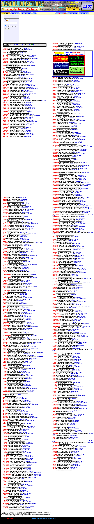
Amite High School (11, 64)
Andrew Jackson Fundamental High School (21, 242)
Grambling (5, 339)
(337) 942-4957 (80, 246)
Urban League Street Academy (68, 229)
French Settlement (7, 326)
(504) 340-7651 (74, 91)
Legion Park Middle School (15, 384)
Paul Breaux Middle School (16, 452)
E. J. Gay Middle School (66, 267)
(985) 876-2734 (33, 388)
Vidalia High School (62, 418)
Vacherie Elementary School (65, 416)
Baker (4, 75)
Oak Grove (55, 236)
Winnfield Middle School (64, 457)
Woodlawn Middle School (66, 449)
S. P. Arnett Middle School (65, 451)
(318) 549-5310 (24, 199)
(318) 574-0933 (81, 395)
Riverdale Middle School (15, 407)
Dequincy (5, 279)
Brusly (4, 231)
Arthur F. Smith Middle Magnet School (20, 58)
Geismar (5, 329)
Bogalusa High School (14, 203)
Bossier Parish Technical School (68, 335)
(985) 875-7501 (32, 509)
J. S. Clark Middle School (65, 353)
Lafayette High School (14, 445)
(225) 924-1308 (28, 130)
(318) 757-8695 (28, 313)
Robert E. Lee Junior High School (67, 128)
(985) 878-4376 (31, 393)
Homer (4, 371)
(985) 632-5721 (29, 328)
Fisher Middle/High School (14, 454)
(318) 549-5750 (78, 285)
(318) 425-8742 (77, 353)
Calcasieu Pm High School (18, 458)
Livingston (5, 488)
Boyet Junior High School (63, 369)
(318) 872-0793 (74, 80)
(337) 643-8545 (27, 423)
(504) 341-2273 (76, 96)
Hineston (5, 369)
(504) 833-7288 (25, 406)
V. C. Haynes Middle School (65, 110)
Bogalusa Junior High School (17, 205)
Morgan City (55, 136)
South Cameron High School (19, 343)
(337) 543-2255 (75, 245)
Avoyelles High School (65, 135)
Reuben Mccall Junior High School (67, 395)
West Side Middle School (13, 67)
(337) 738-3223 (23, 432)
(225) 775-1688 (30, 123)
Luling (4, 498)
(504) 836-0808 (34, 404)
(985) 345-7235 (26, 353)
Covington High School (15, 261)
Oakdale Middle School (64, 239)
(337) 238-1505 (24, 484)
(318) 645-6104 (71, 468)
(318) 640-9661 (70, 411)
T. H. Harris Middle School (64, 109)
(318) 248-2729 (79, 78)
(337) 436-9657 (76, 451)
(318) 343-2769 (77, 125)
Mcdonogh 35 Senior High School (69, 201)
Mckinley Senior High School (18, 114)
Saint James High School (66, 319)
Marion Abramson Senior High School (70, 197)
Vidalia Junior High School (64, 420)
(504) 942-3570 (82, 179)
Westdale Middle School (17, 130)
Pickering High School (14, 483)
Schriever (55, 329)
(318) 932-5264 (30, 258)
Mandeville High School (65, 45)
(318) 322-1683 (76, 119)
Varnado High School (63, 417)
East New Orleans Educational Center (70, 172)
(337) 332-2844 (34, 223)
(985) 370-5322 (82, 272)
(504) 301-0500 (27, 245)
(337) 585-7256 (75, 280)
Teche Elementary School (18, 228)
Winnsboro (55, 460)
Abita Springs (6, 51)
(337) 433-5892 (37, 472)
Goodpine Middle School (13, 409)
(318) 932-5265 (30, 260)
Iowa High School (11, 397)
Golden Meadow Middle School (20, 335)
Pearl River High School (65, 254)
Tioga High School (61, 411)
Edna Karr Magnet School (66, 174)
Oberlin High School (62, 240)
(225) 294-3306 (77, 384)
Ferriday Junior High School (15, 313)
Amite (4, 64)
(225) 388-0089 (32, 113)
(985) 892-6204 (27, 263)
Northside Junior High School (17, 414)
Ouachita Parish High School (65, 125)
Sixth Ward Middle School (65, 404)
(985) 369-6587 (80, 144)
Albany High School (13, 52)
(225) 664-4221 (33, 277)
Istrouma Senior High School (18, 110)
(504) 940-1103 (75, 169)
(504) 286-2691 (81, 175)
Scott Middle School (61, 330)
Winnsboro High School (65, 460)
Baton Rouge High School (17, 87)
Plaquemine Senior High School (68, 268)
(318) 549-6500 (27, 299)
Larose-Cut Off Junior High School (17, 271)
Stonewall (55, 388)
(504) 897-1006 (81, 229)
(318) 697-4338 (27, 493)
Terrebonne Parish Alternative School (18, 388)
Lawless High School (65, 192)
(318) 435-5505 (80, 461)
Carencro (5, 241)
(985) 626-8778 (77, 47)
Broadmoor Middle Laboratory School (69, 336)
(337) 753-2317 (82, 301)
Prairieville (55, 284)
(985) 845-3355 (32, 503)
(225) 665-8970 (76, 428)
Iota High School (10, 394)
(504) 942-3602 (75, 192)
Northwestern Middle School (65, 465)
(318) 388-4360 (82, 446)
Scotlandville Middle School (18, 123)
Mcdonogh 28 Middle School (67, 200)
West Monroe (56, 440)
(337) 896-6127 (26, 241)
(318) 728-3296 (73, 294)
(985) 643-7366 (71, 378)
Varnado (55, 417)
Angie (4, 69)
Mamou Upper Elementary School (17, 506)
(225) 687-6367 (81, 268)
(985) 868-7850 (28, 219)
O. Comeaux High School (15, 451)
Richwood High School (63, 126)
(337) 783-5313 (23, 265)
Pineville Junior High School (65, 261)
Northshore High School (63, 375)
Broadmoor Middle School (17, 91)
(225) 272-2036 (37, 115)
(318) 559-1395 (37, 474)
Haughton (5, 364)
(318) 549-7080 (30, 209)
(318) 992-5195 (20, 410)
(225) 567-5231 (23, 54)
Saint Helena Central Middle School (19, 348)
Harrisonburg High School (18, 359)
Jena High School (11, 410)
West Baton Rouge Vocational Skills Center (70, 278)
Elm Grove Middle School (16, 299)
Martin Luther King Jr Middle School (67, 120)
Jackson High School (13, 398)
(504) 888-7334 (75, 103)
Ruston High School (62, 307)
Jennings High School (14, 413)
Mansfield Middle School (65, 81)
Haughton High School (15, 364)
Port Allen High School (64, 275)
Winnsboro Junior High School (67, 461)
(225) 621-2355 (26, 329)
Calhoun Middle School (14, 239)
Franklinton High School (16, 322)
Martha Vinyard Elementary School (69, 270)
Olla (53, 242)
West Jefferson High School (15, 362)
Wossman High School (63, 131)
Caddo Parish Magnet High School (68, 341)
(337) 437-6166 (29, 458)
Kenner (5, 425)
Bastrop (5, 82)
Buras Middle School (12, 238)
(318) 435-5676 (76, 460)
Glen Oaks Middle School (17, 105)
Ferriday (5, 312)
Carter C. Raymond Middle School (18, 477)
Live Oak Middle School (66, 194)
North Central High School (66, 432)
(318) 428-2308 (76, 236)
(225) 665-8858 (73, 435)
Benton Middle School (13, 199)
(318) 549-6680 (25, 210)
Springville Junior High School (17, 260)
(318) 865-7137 (79, 343)
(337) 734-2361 (71, 438)
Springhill (55, 385)
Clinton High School (13, 252)
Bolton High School (14, 59)
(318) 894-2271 (74, 300)
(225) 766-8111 (29, 111)
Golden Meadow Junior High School (22, 334)
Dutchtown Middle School (15, 329)
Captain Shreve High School (66, 344)
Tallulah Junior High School (65, 400)
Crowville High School (14, 268)
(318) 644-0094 (25, 239)
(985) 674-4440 (78, 43)
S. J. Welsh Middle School (17, 470)
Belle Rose (5, 136)
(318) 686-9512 (76, 360)
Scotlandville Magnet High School (20, 121)
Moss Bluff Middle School (17, 464)
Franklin (5, 318)
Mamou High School (13, 504)
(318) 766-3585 (76, 320)
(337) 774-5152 (27, 455)
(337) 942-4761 (76, 243)
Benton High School (13, 197)
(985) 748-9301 (21, 64)
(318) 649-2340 (33, 255)
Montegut (55, 132)
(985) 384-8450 (23, 200)
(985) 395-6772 (79, 252)
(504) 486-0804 (84, 212)
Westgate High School (64, 159)
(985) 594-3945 (25, 247)
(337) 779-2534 (19, 394)
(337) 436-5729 (27, 468)
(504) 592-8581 (80, 166)
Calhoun (5, 239)
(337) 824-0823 (29, 414)
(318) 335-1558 (74, 239)
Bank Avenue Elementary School (68, 153)
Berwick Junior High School (15, 202)
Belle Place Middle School (65, 155)
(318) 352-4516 (85, 145)
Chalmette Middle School (15, 245)
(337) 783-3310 (73, 112)
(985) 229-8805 (30, 427)
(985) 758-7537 (23, 221)
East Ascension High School (16, 337)
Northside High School (14, 449)
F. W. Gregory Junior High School (69, 177)
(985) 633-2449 (77, 404)
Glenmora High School (15, 332)
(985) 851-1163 (30, 390)
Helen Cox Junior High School (16, 361)
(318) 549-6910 (26, 216)
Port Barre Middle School (65, 281)
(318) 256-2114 (70, 84)
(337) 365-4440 (81, 153)
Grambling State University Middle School (21, 342)
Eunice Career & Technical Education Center (20, 305)
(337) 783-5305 (25, 267)
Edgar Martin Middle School (16, 441)
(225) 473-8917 (27, 136)
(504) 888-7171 (76, 101)
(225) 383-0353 (29, 96)
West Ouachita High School (67, 448)
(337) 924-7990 (32, 80)
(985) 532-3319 (79, 287)
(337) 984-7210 (28, 442)
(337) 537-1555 (24, 483)
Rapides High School (14, 478)
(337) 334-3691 (71, 291)
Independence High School (18, 391)
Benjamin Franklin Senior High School (70, 165)
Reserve (54, 297)
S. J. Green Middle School (66, 222)
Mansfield (55, 80)
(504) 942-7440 (81, 204)
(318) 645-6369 (76, 470)
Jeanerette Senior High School (18, 403)
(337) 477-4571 (26, 461)
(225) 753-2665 (27, 131)
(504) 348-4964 (81, 454)
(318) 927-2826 (26, 372)
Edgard (5, 297)
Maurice (54, 99)
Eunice (4, 303)
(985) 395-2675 (74, 251)
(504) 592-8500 (86, 211)
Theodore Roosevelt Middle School (17, 426)
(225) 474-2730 (31, 289)
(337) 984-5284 (24, 445)
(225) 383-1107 (75, 275)
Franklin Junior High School (15, 318)
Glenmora (5, 332)
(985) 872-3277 (26, 345)
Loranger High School (14, 494)
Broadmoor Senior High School (19, 93)
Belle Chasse (6, 133)
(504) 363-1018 (89, 205)
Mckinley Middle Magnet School (19, 113)
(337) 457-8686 (37, 305)
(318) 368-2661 (27, 309)
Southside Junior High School (20, 277)
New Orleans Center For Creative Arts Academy (73, 208)
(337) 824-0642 (24, 413)
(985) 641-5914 (75, 381)
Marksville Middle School (65, 87)
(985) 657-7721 (22, 238)
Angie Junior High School (14, 70)
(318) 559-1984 (37, 475)
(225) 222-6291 (34, 348)
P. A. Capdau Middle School (67, 219)
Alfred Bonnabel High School (15, 425)
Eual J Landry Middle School (16, 351)
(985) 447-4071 (75, 407)
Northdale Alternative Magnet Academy (21, 115)
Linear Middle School (64, 355)
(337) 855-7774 (28, 464)
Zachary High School (63, 467)
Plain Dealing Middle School (67, 265)
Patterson (55, 251)
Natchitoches (56, 145)
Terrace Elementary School (16, 206)
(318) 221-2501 (82, 340)
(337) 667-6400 (29, 228)
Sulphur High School (63, 392)
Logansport (6, 493)
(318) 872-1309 (76, 81)
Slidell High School (61, 379)
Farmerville (6, 309)
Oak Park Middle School (17, 465)
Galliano (5, 328)
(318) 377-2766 (72, 115)
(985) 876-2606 (28, 378)
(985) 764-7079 (78, 235)
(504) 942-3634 (79, 219)
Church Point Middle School (18, 251)
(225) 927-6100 (23, 128)
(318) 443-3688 (30, 62)
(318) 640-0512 (77, 261)
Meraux (54, 100)
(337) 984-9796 (28, 440)
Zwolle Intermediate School (64, 470)
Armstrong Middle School (63, 290)
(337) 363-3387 (75, 421)
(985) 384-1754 (77, 138)
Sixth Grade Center (64, 225)
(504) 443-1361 (31, 426)
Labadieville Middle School (17, 433)
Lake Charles (6, 456)
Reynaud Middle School (17, 468)
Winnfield (55, 457)
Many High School (60, 84)
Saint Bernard (56, 313)
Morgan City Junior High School (68, 139)
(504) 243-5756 (78, 195)
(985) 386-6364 (83, 269)
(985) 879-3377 (25, 387)
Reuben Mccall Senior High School (67, 397)
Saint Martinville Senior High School (71, 326)
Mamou (5, 504)
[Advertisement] (9, 34)
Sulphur (54, 391)
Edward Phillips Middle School (68, 175)
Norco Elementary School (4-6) (65, 235)
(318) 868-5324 (78, 363)
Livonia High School (13, 490)
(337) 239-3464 (24, 480)
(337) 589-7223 (71, 423)
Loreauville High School (16, 497)
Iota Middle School (10, 396)
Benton (5, 197)
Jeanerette (5, 401)
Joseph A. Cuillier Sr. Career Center (67, 93)
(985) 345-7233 (40, 356)
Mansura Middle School (64, 83)
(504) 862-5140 (78, 161)
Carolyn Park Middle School (64, 371)
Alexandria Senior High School (18, 57)
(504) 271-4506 (26, 244)
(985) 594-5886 (75, 132)
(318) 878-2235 (20, 273)
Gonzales (5, 337)
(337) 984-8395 (26, 451)
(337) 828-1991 (28, 321)
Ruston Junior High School (64, 309)
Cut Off (5, 270)
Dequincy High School (14, 279)
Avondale (5, 74)
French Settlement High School (21, 326)
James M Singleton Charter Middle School (71, 184)
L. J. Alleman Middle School (16, 442)
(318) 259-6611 (35, 417)
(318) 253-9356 (75, 85)
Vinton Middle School (62, 424)
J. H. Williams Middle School (16, 49)
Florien (5, 315)
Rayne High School (61, 291)
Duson (4, 296)
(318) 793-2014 (24, 369)
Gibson (5, 331)
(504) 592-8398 (84, 221)
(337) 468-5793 (23, 504)
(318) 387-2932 (74, 131)
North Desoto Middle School (66, 389)
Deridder (5, 281)
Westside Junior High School (65, 430)
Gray (4, 345)
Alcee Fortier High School (66, 161)
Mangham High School (64, 77)
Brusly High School (12, 231)
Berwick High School (13, 200)
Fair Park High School (64, 346)
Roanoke (55, 301)
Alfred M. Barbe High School (18, 456)
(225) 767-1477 (28, 127)
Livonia (5, 490)
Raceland (55, 287)
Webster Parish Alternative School (66, 116)
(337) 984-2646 (25, 438)
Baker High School (12, 75)
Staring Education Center (17, 127)
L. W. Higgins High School (64, 96)
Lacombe (5, 435)
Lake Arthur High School (16, 455)
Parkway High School (15, 216)
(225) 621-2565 (77, 310)
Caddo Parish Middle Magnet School (69, 342)
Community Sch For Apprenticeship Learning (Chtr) (25, 100)
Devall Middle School (64, 274)
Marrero (54, 88)
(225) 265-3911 (77, 319)
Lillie (4, 487)
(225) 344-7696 (30, 114)
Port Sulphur (56, 282)
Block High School (14, 419)
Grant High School (13, 293)
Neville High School (62, 122)
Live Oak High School (63, 435)
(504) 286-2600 (85, 165)
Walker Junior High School (64, 429)
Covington (5, 261)
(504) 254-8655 (82, 223)
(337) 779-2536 (20, 396)
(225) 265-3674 (77, 415)
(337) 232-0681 (25, 449)
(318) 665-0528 (74, 129)
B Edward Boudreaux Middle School (18, 80)
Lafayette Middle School (15, 446)
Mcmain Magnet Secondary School (69, 203)
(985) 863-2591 (76, 253)
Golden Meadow (7, 334)
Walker (54, 427)
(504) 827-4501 (83, 162)
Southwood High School (65, 360)
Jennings (5, 413)
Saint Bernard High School (68, 314)
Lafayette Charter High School (17, 443)
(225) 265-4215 (80, 414)
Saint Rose (55, 327)
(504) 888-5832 (76, 104)
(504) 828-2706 (26, 407)
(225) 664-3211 (74, 437)
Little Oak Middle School (63, 374)
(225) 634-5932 (25, 400)
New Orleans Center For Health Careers (71, 211)
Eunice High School (13, 306)
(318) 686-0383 (77, 359)
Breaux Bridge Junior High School (20, 223)
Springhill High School (64, 385)
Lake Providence (7, 474)
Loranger (5, 494)
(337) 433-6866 (74, 452)
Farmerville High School (16, 309)
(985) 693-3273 (31, 271)
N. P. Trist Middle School (63, 100)
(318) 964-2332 (74, 83)
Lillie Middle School (12, 487)
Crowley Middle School (14, 267)
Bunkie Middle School (13, 236)
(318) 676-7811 (81, 335)
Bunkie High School (13, 235)
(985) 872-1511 (26, 382)
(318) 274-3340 (37, 342)
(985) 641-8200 (78, 372)
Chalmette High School (15, 244)
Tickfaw (54, 410)
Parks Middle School (67, 322)
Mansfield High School (64, 80)
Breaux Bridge (6, 222)
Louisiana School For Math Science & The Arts (73, 147)
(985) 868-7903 (29, 375)
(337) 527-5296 (74, 391)
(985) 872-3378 (30, 380)
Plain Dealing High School (67, 264)
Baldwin (5, 80)
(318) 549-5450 (25, 364)
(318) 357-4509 (83, 149)
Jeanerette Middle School (16, 401)
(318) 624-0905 (27, 367)
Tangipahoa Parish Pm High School (19, 358)
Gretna (4, 349)
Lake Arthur (6, 455)
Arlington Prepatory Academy (19, 85)
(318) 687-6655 (76, 352)
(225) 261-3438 (25, 97)
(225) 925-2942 (27, 104)
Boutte (4, 221)
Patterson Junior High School (66, 252)
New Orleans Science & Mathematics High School (74, 214)
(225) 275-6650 (29, 117)
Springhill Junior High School (66, 387)
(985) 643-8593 (76, 370)
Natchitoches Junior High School (69, 150)
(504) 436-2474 (30, 74)
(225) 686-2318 (23, 488)
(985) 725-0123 (33, 286)
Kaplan (5, 422)
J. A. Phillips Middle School (64, 113)
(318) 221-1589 (74, 354)
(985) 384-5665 (28, 202)
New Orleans (56, 161)
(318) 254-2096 (87, 306)
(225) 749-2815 (22, 231)
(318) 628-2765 (75, 457)
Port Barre (55, 280)
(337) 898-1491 (77, 99)
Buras (4, 238)
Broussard (5, 229)
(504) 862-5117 (83, 203)
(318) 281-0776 (29, 84)
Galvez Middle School (64, 284)
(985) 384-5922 (81, 139)
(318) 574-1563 (77, 400)
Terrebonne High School (14, 387)
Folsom (5, 316)
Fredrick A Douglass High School (69, 179)
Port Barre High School (65, 280)
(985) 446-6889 (83, 408)
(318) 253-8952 (76, 87)
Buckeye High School (13, 287)
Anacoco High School (14, 68)
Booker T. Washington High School (68, 333)
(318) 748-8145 (25, 332)
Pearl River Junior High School (67, 255)
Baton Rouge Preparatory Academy (20, 88)
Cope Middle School (15, 212)
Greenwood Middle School (15, 331)
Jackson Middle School (14, 400)
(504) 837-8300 (77, 110)
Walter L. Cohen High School (67, 231)
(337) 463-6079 (74, 303)
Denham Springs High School (20, 274)
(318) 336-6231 (71, 418)
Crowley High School (13, 266)
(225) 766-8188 (31, 85)
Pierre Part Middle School (65, 256)
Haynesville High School (16, 367)
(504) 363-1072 (82, 216)
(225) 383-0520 (29, 87)
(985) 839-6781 (27, 322)
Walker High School (62, 427)
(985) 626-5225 (76, 45)
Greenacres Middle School (17, 215)
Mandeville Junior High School (67, 46)
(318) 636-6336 (76, 332)
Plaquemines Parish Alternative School (70, 283)
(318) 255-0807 (72, 307)
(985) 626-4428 (80, 46)
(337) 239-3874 (28, 481)
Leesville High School (14, 480)
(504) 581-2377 (88, 184)
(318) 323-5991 (90, 442)
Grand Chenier (6, 343)
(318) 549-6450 (28, 213)
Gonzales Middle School (15, 338)
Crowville (5, 268)
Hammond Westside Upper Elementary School (22, 356)
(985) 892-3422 (26, 261)
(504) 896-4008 (80, 231)
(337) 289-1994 (26, 448)
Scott (54, 330)
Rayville (54, 294)
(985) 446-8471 (83, 405)
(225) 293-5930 (28, 126)
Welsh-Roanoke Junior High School (68, 301)
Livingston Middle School (66, 195)
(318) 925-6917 (77, 388)
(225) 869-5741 (23, 500)
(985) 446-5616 (83, 402)
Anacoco (5, 68)
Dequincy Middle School (15, 280)
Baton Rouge (6, 85)
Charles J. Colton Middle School (68, 171)
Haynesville (6, 367)
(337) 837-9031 (27, 229)
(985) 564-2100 (86, 282)
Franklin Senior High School (15, 319)
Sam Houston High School (18, 471)
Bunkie (5, 235)
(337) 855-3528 (29, 471)
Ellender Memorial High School (16, 375)
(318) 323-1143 (80, 128)
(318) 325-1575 (78, 449)
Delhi (4, 273)
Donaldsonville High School (19, 289)
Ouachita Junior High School (65, 123)
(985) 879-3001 (27, 381)
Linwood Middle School (65, 356)
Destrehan (5, 284)
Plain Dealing (56, 264)
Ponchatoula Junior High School (68, 272)
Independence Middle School (19, 393)
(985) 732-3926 (28, 206)
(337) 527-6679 (73, 392)
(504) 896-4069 (83, 168)
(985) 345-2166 (77, 410)
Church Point (6, 249)
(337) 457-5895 (23, 303)
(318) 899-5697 (30, 292)
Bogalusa (5, 203)
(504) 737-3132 (79, 107)
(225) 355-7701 (30, 110)
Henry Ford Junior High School (17, 74)
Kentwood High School (15, 429)
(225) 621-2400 (28, 337)
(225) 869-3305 (27, 501)
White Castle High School (66, 455)
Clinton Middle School (13, 254)
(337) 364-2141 (77, 155)
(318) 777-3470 (23, 294)
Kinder (4, 430)
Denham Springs (7, 274)
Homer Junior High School (15, 372)
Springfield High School (65, 382)
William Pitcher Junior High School (18, 264)
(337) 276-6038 (30, 403)
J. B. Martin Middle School (64, 249)
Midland (54, 112)
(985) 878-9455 (26, 496)
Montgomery (56, 133)
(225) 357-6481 (27, 118)
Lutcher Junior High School (15, 502)
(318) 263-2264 (23, 71)
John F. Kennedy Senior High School (70, 185)
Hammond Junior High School (17, 355)
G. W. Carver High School (66, 181)
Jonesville (5, 419)
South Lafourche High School (16, 328)
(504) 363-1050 (77, 189)
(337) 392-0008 (30, 485)
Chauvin (5, 247)
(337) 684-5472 (29, 249)
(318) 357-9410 (82, 150)
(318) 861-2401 (76, 356)
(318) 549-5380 (25, 212)
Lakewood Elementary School (15, 499)
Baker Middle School (12, 77)
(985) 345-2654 (30, 355)
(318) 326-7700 (78, 264)
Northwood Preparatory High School (17, 65)
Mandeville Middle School (65, 48)
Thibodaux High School (65, 407)
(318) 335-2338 (73, 238)
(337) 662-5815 (27, 72)
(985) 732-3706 (29, 205)
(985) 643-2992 (71, 379)
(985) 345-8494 (39, 352)
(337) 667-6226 (30, 226)
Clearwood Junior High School (65, 372)
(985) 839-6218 (27, 325)
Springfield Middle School (66, 384)
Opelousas (55, 243)
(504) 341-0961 (79, 90)
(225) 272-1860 (25, 90)
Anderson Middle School (65, 152)
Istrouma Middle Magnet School (19, 108)
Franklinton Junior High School (18, 324)
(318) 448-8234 (30, 56)
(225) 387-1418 (29, 120)
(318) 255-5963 (78, 304)
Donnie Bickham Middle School (67, 345)
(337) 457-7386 (26, 307)
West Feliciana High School (69, 316)
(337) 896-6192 (24, 439)
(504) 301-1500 (38, 242)
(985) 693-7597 (23, 270)
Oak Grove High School (65, 236)
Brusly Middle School (13, 232)
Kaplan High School (13, 422)
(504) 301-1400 (74, 100)
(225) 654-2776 (73, 467)
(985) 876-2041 (30, 377)
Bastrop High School (13, 83)
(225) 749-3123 (23, 232)
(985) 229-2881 (26, 429)
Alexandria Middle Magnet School (19, 55)
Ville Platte (55, 421)
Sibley (54, 365)
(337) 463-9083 (28, 283)
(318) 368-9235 (31, 310)
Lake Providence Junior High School (22, 474)
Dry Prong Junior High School (17, 292)
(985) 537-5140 (75, 288)
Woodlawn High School (17, 131)
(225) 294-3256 (76, 382)
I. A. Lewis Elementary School (65, 304)
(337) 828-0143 (28, 319)
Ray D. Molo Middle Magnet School (20, 467)
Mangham (55, 77)
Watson (54, 435)
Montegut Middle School (64, 132)
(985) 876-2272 (26, 384)
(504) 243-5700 (85, 197)
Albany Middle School (13, 54)
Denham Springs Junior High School (22, 276)
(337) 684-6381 (30, 251)
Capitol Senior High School (18, 96)
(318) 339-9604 (30, 420)
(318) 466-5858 (32, 233)
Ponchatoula (56, 269)
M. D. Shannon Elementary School (69, 136)
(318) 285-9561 (21, 487)
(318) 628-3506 (78, 458)
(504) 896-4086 (78, 222)
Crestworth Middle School (17, 102)
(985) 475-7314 (36, 334)
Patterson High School (64, 251)
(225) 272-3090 (28, 124)
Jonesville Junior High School (17, 420)
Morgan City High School (66, 138)
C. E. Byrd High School (65, 338)
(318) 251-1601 (76, 309)
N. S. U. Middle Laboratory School (69, 149)
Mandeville (5, 507)
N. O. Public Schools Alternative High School (72, 206)
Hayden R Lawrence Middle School (18, 234)
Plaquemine (55, 266)
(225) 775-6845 (29, 102)
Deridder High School (14, 281)
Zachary (54, 464)
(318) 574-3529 (81, 397)
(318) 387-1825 (82, 120)
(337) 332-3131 (30, 222)
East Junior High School (65, 243)
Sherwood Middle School (17, 124)
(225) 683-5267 (24, 254)
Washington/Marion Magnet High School (22, 472)
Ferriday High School (13, 312)
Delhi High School (11, 273)
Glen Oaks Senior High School (19, 107)
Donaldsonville (6, 289)
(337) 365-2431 (75, 159)
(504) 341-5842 (77, 94)
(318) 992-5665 (24, 409)
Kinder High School (12, 430)
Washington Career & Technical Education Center (73, 433)
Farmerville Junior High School (18, 310)
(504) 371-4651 (77, 97)
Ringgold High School (63, 300)
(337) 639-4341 (72, 240)
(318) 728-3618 (77, 296)
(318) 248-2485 (75, 77)
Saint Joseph (56, 320)
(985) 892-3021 (33, 264)
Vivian (54, 426)
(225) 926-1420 (32, 93)
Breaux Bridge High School (18, 222)
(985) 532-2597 (25, 491)
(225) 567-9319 (22, 52)
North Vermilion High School (65, 99)
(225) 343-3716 (87, 278)
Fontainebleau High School (17, 507)
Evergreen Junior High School (16, 378)
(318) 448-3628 (24, 59)
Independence (6, 391)
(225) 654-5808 (74, 464)
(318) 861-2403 (84, 336)
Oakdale (54, 238)
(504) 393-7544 (79, 401)
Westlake (55, 451)
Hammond (5, 352)
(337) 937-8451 (20, 300)
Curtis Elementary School (17, 213)
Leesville (5, 480)
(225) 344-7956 (26, 94)
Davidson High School (66, 320)
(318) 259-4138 (31, 416)
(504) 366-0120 (26, 349)
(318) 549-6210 (29, 215)
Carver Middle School (65, 169)
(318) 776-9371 (24, 478)
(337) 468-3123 (31, 506)
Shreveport (55, 332)
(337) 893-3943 (28, 49)
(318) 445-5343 (32, 55)
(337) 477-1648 (28, 459)
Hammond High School (15, 354)
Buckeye (5, 233)
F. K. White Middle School (17, 459)
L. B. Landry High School (66, 190)
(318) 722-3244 (25, 268)
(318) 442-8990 (73, 259)
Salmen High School (62, 378)
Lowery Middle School (17, 290)
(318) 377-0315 (76, 113)
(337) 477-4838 (28, 465)
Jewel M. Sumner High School (17, 428)
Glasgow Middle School (17, 104)
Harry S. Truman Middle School (66, 90)
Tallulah (54, 395)
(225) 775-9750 (22, 77)
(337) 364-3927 (74, 156)
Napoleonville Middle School (68, 144)
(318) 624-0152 (31, 368)
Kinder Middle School (13, 432)
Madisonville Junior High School (19, 503)
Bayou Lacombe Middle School (17, 435)
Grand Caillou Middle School (15, 381)
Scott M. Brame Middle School (18, 62)
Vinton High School (62, 423)
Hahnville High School (13, 221)
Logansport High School (16, 493)
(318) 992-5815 (24, 411)
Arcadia (5, 71)
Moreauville (55, 135)
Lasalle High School (61, 242)
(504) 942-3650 (79, 200)
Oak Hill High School (14, 370)
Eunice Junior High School (15, 308)
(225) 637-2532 (23, 490)
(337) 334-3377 (75, 290)
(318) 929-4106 (80, 345)
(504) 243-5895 (74, 225)
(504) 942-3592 (83, 201)
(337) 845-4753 (76, 322)
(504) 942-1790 (82, 171)
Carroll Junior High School (65, 119)
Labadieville (6, 433)
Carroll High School (62, 118)
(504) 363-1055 (79, 191)
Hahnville (5, 351)
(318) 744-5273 (29, 359)
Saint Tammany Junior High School (66, 376)
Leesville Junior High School (16, 481)
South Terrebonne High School (15, 219)
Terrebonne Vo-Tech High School (17, 390)
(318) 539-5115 (79, 386)
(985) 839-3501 (31, 323)
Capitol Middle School (16, 94)
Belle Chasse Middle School (18, 134)
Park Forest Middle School (18, 117)
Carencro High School (14, 439)
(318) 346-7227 (23, 236)
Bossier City (6, 207)
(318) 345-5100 (77, 123)
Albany (5, 52)
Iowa (4, 397)
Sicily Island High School (66, 368)
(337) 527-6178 (76, 394)
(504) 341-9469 (74, 88)
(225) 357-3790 (28, 105)
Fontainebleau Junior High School (19, 509)
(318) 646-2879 (78, 133)
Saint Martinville (56, 322)
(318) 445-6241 (35, 58)
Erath (4, 300)
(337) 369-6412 (80, 158)
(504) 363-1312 (81, 218)
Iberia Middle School (64, 156)
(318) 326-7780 (79, 265)
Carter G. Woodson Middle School (69, 168)
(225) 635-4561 (81, 316)
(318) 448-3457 (30, 61)
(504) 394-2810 (29, 133)
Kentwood (5, 427)
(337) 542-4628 (31, 343)
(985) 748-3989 (31, 65)
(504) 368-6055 (27, 362)
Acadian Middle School (15, 436)
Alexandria (5, 55)
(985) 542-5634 (33, 358)
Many (54, 84)
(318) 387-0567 (75, 444)
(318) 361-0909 (79, 448)
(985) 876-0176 (24, 374)
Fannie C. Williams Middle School (69, 178)
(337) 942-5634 (80, 248)
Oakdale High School (63, 238)
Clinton (5, 252)
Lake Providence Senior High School (22, 475)
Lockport (5, 491)
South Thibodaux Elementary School (69, 405)
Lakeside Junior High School (64, 366)
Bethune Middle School (65, 332)
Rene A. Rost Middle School (15, 423)
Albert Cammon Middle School (67, 328)
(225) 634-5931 (24, 398)
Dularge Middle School (14, 374)
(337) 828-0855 (28, 318)
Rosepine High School (64, 303)
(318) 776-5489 (32, 477)
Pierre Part (55, 256)
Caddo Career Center (64, 339)
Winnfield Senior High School (66, 458)
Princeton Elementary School (66, 285)
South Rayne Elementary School (65, 293)
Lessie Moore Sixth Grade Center (67, 258)
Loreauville (5, 497)
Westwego (55, 454)
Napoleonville (56, 142)
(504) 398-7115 (78, 174)
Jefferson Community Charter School (19, 404)
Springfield (55, 382)
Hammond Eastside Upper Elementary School (22, 352)
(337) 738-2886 (22, 430)
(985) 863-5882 (80, 255)
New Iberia (55, 152)
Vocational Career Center (16, 325)
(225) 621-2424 (74, 284)
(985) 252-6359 (77, 256)
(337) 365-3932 (76, 152)
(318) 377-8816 (77, 366)
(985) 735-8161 (25, 203)
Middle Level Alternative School (68, 204)
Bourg (4, 219)
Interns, (80, 69)
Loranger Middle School (15, 496)
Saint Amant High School (66, 310)
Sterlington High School (64, 129)
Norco (54, 235)
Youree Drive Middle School (66, 363)
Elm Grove (5, 299)
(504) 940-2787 (85, 207)
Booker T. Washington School (68, 166)
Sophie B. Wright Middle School (68, 226)
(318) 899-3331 (23, 293)
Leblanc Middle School (63, 391)
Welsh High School (61, 438)
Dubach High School (13, 294)
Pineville (55, 258)
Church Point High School (17, 250)
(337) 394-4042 (85, 323)
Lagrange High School (16, 461)
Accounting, (73, 69)
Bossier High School (15, 210)
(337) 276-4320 (27, 401)
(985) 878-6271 (24, 494)
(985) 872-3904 (27, 385)
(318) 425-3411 (76, 348)
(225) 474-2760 (27, 290)
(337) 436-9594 (33, 462)
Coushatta (5, 257)
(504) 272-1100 (79, 314)
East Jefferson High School (65, 102)
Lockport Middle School (15, 491)
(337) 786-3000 (26, 280)
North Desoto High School (65, 388)
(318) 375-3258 (75, 426)
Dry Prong (5, 292)
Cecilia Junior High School (18, 226)
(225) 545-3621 (78, 455)
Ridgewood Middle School (66, 359)
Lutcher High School (13, 500)
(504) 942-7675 (85, 172)
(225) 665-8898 (37, 276)
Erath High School (11, 300)
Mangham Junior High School (66, 78)
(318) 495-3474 (76, 413)
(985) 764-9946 (26, 284)
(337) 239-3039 (24, 68)
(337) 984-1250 (23, 296)
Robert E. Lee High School (18, 120)
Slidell (54, 369)
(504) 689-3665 (26, 454)
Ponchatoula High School (66, 271)
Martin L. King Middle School (67, 198)
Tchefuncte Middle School (66, 49)
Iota (4, 394)
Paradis (54, 249)
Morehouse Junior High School (16, 84)
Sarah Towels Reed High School (68, 224)
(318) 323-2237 (72, 122)
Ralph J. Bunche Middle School (66, 107)
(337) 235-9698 (71, 330)
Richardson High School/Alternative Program (72, 442)
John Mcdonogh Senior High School (70, 187)
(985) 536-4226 (77, 297)
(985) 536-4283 (82, 298)
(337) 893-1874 (25, 48)
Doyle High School (14, 488)
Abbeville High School (14, 48)
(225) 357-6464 (32, 108)
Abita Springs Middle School (18, 51)
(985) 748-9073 (25, 67)
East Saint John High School (65, 297)
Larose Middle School (13, 270)
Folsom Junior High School (15, 316)
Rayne (54, 290)
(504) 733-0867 (76, 109)
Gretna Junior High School (15, 349)
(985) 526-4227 (29, 433)
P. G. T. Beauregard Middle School (70, 313)
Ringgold (55, 300)
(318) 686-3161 (76, 362)
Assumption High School (66, 142)
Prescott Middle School (17, 118)
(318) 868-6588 (83, 342)
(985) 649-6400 (74, 375)
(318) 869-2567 (75, 338)
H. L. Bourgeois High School (14, 345)
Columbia (5, 255)
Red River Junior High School (17, 258)
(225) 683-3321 (22, 252)
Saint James (55, 319)
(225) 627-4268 (74, 274)
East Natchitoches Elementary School (70, 145)
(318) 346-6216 (22, 235)
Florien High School (13, 315)
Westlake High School (63, 452)
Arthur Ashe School (65, 164)
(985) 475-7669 (33, 335)
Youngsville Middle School (66, 463)
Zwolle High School (62, 468)
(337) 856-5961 (78, 462)
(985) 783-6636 (29, 351)
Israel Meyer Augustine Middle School (70, 182)
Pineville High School (63, 259)
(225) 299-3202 (29, 78)
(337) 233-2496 (25, 436)
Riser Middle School (65, 444)
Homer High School (12, 371)
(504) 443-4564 (28, 425)
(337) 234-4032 (26, 446)
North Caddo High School (63, 426)
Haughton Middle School (15, 365)
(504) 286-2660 (82, 176)
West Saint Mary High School (16, 81)
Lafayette (5, 436)
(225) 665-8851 (33, 274)
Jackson (5, 398)
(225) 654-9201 (77, 465)
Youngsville (55, 462)
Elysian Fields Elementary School (17, 377)
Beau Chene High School (16, 72)
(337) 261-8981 (29, 443)
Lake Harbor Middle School (66, 43)
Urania (54, 413)
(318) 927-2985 (22, 371)
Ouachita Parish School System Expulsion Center (74, 440)
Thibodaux (55, 402)
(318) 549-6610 (27, 218)
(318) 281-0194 (23, 82)
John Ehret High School (64, 91)
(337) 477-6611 (29, 469)
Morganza (55, 141)
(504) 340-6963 (81, 93)
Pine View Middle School (15, 263)
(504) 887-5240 (78, 106)
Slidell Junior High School (63, 381)
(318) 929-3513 (76, 357)
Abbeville (5, 48)
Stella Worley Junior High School (68, 454)
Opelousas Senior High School (67, 248)
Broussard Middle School (16, 229)
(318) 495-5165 (70, 242)
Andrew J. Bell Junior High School (69, 162)
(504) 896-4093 (81, 226)
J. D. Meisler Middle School (65, 105)
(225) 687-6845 (76, 266)
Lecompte (5, 477)
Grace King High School (64, 103)
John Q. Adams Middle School (66, 106)
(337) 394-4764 (86, 324)
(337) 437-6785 (34, 467)
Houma (5, 374)
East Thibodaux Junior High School (68, 402)
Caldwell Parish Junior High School (18, 255)
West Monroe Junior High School (69, 447)
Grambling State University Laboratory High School (24, 339)
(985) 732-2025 (73, 417)
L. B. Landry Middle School (67, 191)
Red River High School (15, 257)
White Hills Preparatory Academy (16, 78)
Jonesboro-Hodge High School (18, 416)
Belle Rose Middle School (16, 136)
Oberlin (54, 240)
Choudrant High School (16, 248)
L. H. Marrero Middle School (65, 94)
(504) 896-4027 (74, 163)
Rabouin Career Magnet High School (70, 221)
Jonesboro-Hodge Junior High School (20, 417)
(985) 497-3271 (28, 297)
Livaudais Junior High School (66, 401)
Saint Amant (55, 310)
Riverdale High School (14, 406)
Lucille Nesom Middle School (65, 410)
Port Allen (55, 274)
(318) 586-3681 (22, 315)
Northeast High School (63, 464)
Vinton (54, 423)
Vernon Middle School (14, 484)
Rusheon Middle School (16, 218)
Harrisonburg (6, 359)
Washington (55, 431)
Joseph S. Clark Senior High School (69, 188)
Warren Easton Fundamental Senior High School (73, 232)
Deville (4, 287)
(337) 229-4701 (27, 497)
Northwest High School (65, 245)
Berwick (5, 200)
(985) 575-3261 (26, 331)
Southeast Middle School (17, 126)
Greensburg (6, 346)
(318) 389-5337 (77, 368)
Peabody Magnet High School (17, 61)
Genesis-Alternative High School (17, 380)
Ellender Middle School (64, 89)
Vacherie (55, 414)
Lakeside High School (62, 365)
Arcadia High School (13, 71)
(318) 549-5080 (24, 207)
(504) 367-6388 (28, 361)
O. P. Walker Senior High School (68, 216)
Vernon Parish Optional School (17, 486)
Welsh (54, 438)
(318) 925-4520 (78, 389)
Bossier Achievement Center (18, 209)
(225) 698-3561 (34, 326)
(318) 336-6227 (76, 420)
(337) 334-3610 (79, 293)
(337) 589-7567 (72, 424)
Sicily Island (55, 368)
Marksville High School (65, 86)
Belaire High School (16, 90)
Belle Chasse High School (17, 133)
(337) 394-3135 (86, 326)
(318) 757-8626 (24, 312)
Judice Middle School (13, 296)
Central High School (16, 97)
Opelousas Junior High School (67, 246)
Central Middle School (16, 99)
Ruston (54, 304)
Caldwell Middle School (64, 329)
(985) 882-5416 (30, 435)
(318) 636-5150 (74, 339)
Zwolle (54, 468)
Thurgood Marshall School (67, 228)
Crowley (5, 265)
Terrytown (55, 401)
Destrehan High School (15, 284)
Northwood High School (65, 358)
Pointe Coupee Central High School (68, 141)
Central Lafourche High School (66, 287)
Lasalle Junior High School (64, 413)
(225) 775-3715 (33, 121)
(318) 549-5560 (26, 365)
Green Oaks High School (65, 348)
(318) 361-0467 (74, 126)
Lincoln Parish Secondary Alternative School (69, 306)
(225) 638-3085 (82, 141)
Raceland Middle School (64, 288)
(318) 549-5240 (22, 197)
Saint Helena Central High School (19, 346)
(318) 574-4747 (72, 398)
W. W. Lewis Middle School (65, 394)
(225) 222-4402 (33, 346)
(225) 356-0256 (34, 88)
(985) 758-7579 (76, 249)
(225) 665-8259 (77, 430)
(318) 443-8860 (80, 258)
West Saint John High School (15, 297)
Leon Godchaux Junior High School (67, 298)
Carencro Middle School (15, 241)
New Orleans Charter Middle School (69, 212)
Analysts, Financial (75, 71)
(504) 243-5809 (82, 178)
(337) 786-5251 (25, 279)
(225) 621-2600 (78, 311)
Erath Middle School (12, 302)
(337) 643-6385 (22, 422)
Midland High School (63, 112)
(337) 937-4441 (22, 302)
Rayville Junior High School (65, 296)
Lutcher (5, 500)
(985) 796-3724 (27, 316)
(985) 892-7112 (28, 507)
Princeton (55, 285)
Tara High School (15, 129)
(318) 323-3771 (78, 445)
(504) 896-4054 (77, 194)
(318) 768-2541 (26, 248)
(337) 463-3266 (24, 281)
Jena (4, 409)
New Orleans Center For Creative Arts (70, 207)
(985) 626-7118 (77, 49)
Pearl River (55, 253)
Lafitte (4, 454)
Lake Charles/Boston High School (20, 462)
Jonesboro (5, 416)
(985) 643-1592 (80, 376)
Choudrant (5, 248)
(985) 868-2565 (75, 329)
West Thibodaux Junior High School (69, 408)
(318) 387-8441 (72, 117)
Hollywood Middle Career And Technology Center (73, 349)
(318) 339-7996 (23, 419)
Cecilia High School (16, 225)
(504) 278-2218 (80, 198)
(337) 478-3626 (30, 456)
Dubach (5, 294)
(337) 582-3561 (20, 397)
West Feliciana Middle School (70, 317)
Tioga (54, 411)
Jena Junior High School (13, 412)
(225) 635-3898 (82, 317)
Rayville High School (63, 294)
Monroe (54, 117)
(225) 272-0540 (29, 91)
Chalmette (5, 242)
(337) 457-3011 (22, 306)
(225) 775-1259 (21, 75)
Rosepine (55, 303)
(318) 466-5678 (23, 287)
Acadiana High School (14, 438)
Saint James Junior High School (66, 414)
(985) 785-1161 (28, 498)
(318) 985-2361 (75, 135)
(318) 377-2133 (72, 365)
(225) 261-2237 (26, 98)
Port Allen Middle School (65, 277)
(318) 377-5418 (80, 116)
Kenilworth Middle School (17, 111)
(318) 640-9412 (76, 262)
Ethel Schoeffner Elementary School (19, 286)
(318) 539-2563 (74, 385)
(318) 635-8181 (75, 346)
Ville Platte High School (65, 421)
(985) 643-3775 (75, 369)
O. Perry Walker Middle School (68, 218)
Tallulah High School (63, 398)
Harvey (5, 361)
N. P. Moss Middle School (15, 448)
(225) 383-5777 (76, 277)
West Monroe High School (67, 445)
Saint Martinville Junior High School (71, 325)
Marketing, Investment (76, 72)
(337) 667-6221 (26, 225)
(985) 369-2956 (78, 142)
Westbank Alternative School (65, 97)
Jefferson (5, 404)
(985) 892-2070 (31, 51)
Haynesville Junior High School (18, 368)
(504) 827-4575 (84, 187)
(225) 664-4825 (71, 427)
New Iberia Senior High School (67, 158)
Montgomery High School (66, 133)
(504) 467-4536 (80, 327)
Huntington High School (65, 352)
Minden (54, 113)
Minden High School (62, 115)
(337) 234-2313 (28, 452)
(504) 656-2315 (30, 134)
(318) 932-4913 (25, 257)
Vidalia (54, 418)
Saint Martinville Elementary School (71, 323)
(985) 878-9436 (30, 391)
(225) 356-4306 (31, 107)
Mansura (55, 83)
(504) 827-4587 (85, 182)
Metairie (54, 101)
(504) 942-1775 (78, 181)
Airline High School (15, 208)
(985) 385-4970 (83, 136)
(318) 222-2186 (83, 333)
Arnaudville (6, 72)
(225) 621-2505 (26, 338)
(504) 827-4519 (84, 188)
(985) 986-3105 (25, 69)
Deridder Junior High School (16, 283)
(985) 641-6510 (74, 373)
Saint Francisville (57, 316)
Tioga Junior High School (64, 262)
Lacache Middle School (14, 247)
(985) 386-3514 (78, 271)
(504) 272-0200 (83, 313)
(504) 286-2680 (84, 185)
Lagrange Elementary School (16, 321)
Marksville (55, 85)
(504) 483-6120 (78, 228)
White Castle (56, 455)
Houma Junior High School (15, 383)
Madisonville (6, 503)
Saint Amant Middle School (67, 312)
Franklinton (6, 322)
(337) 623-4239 (78, 431)
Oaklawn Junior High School (15, 385)
